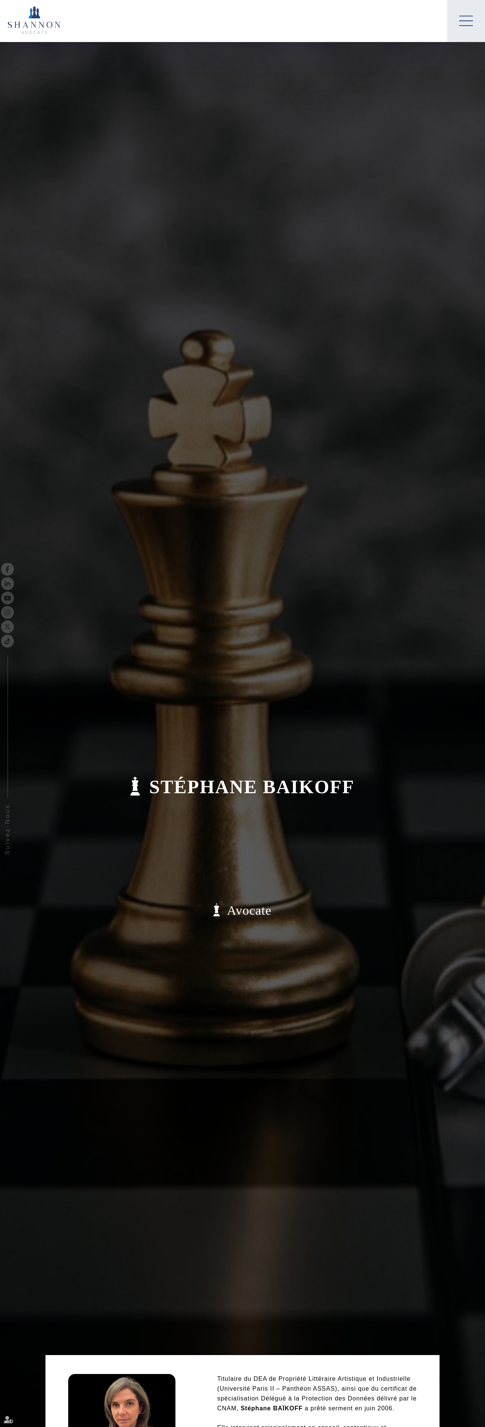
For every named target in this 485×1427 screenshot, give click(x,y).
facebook (21, 569)
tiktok (21, 641)
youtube (21, 597)
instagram (21, 612)
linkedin (21, 583)
